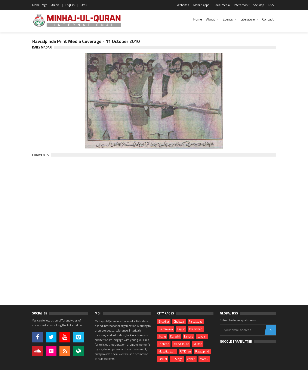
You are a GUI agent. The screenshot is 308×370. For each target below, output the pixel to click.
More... (204, 359)
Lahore (188, 336)
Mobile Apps (201, 5)
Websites (183, 5)
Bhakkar (163, 321)
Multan (198, 344)
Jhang (162, 336)
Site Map (258, 5)
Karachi (175, 336)
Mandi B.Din (181, 344)
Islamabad (195, 329)
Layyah (202, 336)
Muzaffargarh (166, 351)
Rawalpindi (202, 351)
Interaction (241, 5)
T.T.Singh (177, 359)
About (210, 19)
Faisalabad (196, 321)
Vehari (191, 359)
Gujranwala (165, 329)
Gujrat (181, 329)
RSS (271, 5)
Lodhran (163, 344)
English (70, 5)
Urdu (84, 5)
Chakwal (179, 321)
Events (228, 19)
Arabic (55, 5)
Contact (268, 19)
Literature (247, 19)
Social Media (222, 5)
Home (197, 19)
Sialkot (162, 359)
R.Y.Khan (185, 351)
